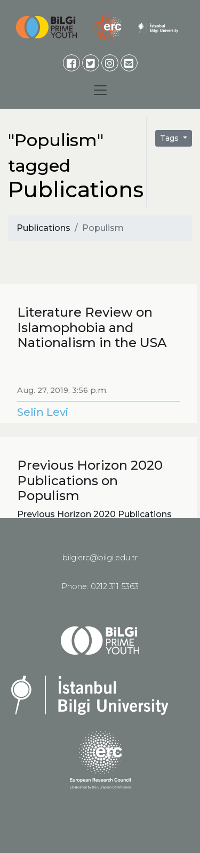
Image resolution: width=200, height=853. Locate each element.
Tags (170, 138)
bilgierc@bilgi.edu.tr (100, 557)
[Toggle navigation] (100, 90)
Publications (43, 228)
